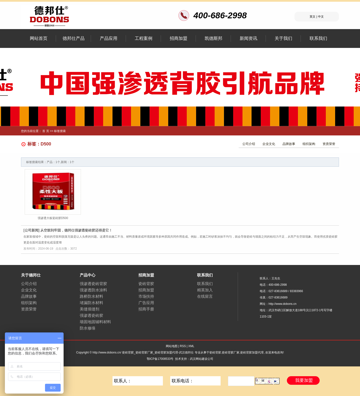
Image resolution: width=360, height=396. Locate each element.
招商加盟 (178, 38)
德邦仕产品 (74, 38)
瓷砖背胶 (146, 284)
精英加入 (205, 290)
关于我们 (283, 38)
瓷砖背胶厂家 (230, 352)
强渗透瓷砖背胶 (93, 284)
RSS (183, 346)
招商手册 (146, 309)
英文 (312, 16)
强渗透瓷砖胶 (91, 315)
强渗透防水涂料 (93, 290)
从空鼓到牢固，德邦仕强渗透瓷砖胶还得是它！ (76, 230)
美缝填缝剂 (89, 309)
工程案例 (143, 38)
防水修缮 (87, 328)
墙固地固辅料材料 (95, 322)
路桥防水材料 (91, 296)
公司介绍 (248, 144)
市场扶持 (146, 296)
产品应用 (108, 38)
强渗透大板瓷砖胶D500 (53, 218)
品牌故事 (288, 144)
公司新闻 (31, 230)
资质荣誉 (329, 144)
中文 (321, 16)
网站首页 (38, 38)
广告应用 (146, 303)
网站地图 (172, 346)
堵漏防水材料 (91, 303)
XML (191, 346)
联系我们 (318, 38)
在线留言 (205, 296)
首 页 (45, 131)
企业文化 (268, 144)
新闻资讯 (248, 38)
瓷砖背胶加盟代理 (252, 352)
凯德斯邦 (213, 38)
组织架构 (309, 144)
